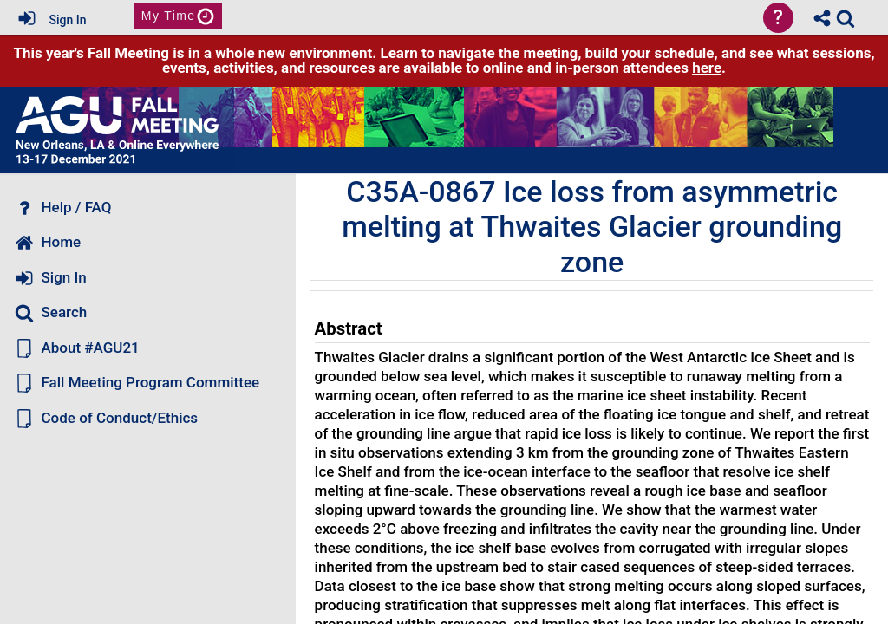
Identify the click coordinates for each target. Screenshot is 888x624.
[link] (845, 18)
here (707, 67)
